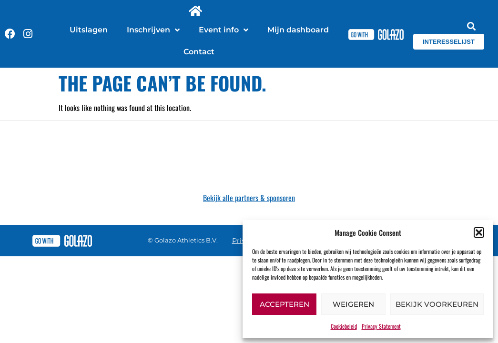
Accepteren (284, 304)
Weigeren (353, 304)
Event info (223, 30)
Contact (198, 51)
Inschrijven (153, 30)
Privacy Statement (381, 326)
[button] (479, 232)
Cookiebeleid (344, 326)
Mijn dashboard (298, 29)
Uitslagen (89, 29)
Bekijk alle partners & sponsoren (249, 197)
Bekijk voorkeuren (437, 304)
